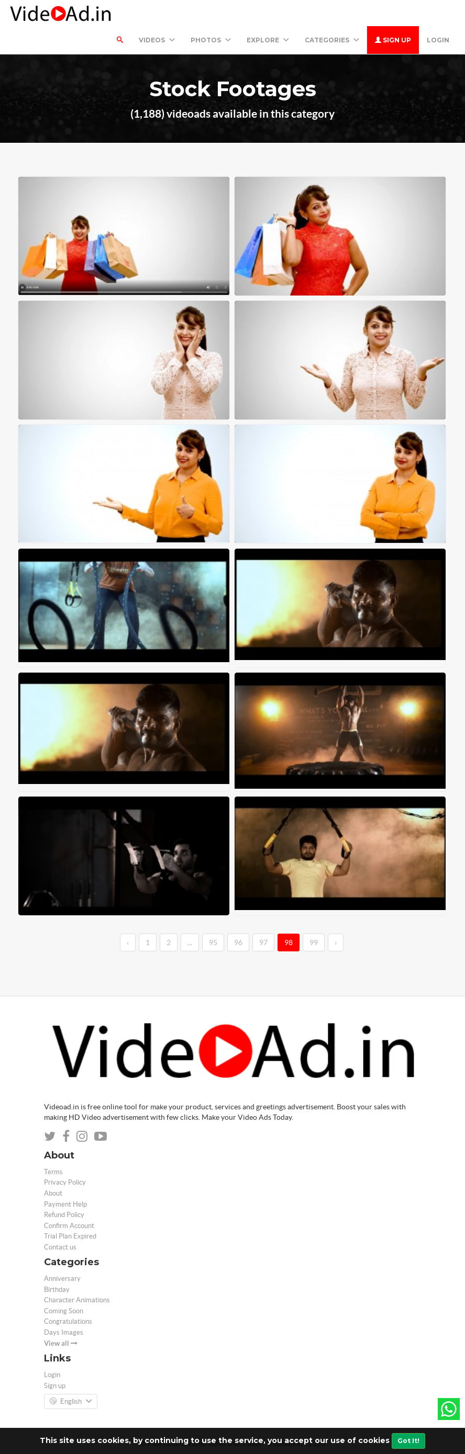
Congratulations (68, 1321)
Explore (268, 40)
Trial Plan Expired (70, 1236)
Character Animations (77, 1300)
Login (438, 40)
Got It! (408, 1441)
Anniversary (62, 1278)
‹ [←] (128, 942)
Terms (53, 1172)
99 (313, 942)
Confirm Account (69, 1226)
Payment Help (65, 1204)
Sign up (393, 40)
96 (238, 942)
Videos (157, 40)
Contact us (60, 1247)
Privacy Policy (65, 1182)
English (71, 1402)
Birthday (57, 1289)
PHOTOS (211, 40)
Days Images (63, 1332)
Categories (332, 40)
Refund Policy (64, 1215)
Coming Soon (63, 1311)
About (53, 1193)
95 (213, 942)
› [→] (336, 942)
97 (263, 942)
